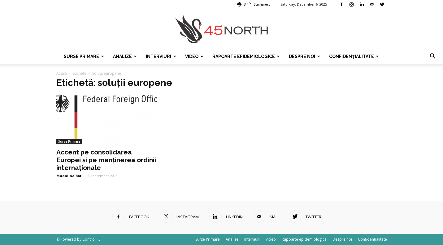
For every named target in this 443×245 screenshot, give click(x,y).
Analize (125, 56)
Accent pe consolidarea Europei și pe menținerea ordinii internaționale (106, 160)
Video (194, 56)
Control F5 (91, 239)
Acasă (61, 73)
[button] (432, 56)
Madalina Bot (68, 175)
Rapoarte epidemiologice (246, 56)
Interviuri (161, 56)
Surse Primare (84, 56)
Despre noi (304, 56)
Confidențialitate (354, 56)
